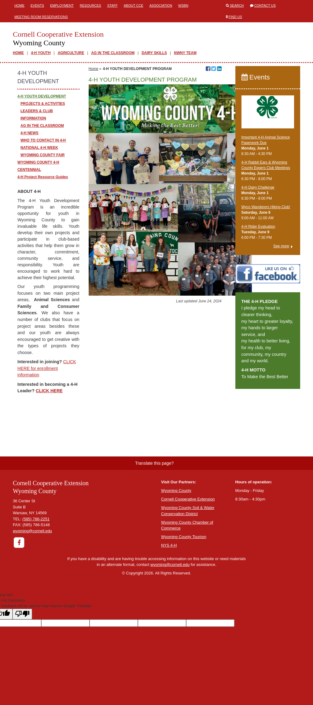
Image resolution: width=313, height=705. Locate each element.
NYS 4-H (169, 545)
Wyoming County (176, 490)
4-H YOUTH (40, 53)
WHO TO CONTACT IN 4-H (43, 140)
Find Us (235, 17)
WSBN (183, 5)
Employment (62, 5)
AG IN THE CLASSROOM (112, 53)
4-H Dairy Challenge (257, 187)
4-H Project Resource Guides (42, 177)
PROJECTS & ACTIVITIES (42, 104)
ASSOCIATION (160, 5)
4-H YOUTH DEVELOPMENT (41, 96)
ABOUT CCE (133, 5)
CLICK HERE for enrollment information (46, 368)
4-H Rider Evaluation (258, 226)
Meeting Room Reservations (41, 17)
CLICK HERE (49, 390)
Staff (112, 5)
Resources (90, 5)
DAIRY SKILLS (154, 53)
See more (281, 246)
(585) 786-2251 (36, 519)
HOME (18, 53)
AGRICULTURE (71, 53)
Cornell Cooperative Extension (188, 499)
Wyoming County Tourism (183, 536)
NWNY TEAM (185, 53)
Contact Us (265, 5)
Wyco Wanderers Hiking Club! (265, 207)
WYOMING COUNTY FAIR (42, 155)
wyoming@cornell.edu (32, 531)
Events (37, 5)
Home (19, 5)
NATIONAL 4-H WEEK (39, 148)
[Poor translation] (22, 614)
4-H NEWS (29, 133)
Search (237, 5)
